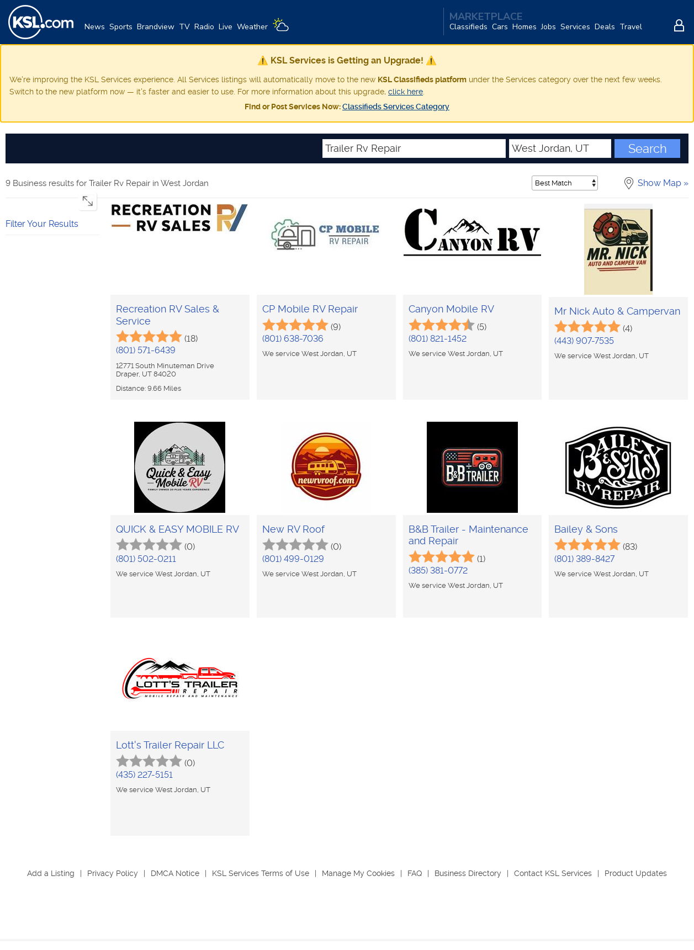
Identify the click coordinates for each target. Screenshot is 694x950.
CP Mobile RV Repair (310, 309)
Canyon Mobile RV (451, 309)
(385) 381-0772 (438, 570)
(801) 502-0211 (146, 559)
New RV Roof (293, 529)
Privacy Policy (112, 873)
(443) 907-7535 (584, 341)
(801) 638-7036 (293, 338)
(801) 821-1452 (438, 338)
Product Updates (636, 873)
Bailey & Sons (586, 529)
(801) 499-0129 (293, 559)
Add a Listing (51, 873)
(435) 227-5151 (144, 774)
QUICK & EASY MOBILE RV (177, 529)
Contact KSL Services (553, 873)
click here (405, 91)
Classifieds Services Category (395, 106)
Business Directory (468, 873)
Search (647, 148)
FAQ (414, 873)
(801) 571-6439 (146, 350)
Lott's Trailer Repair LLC (170, 745)
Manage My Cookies (358, 873)
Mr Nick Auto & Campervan (617, 311)
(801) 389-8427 (584, 559)
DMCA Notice (175, 873)
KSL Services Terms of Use (260, 873)
